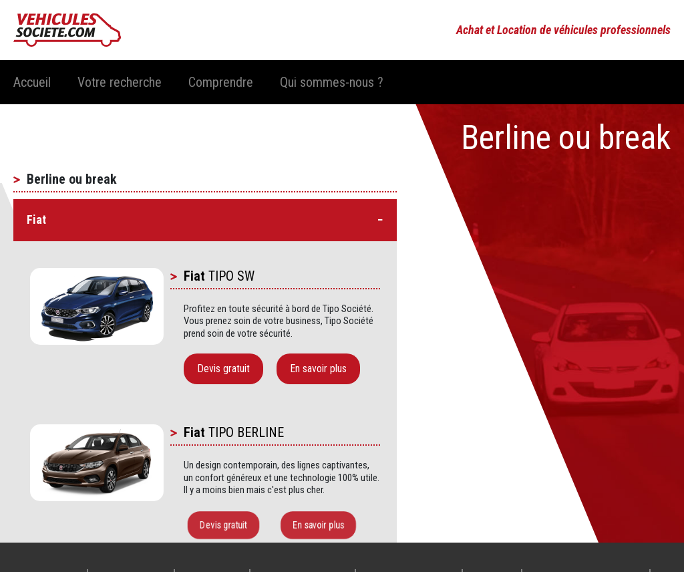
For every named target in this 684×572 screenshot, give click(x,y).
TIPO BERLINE (246, 432)
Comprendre (220, 82)
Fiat (194, 276)
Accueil (32, 82)
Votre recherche (119, 82)
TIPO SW (231, 276)
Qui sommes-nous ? (331, 82)
